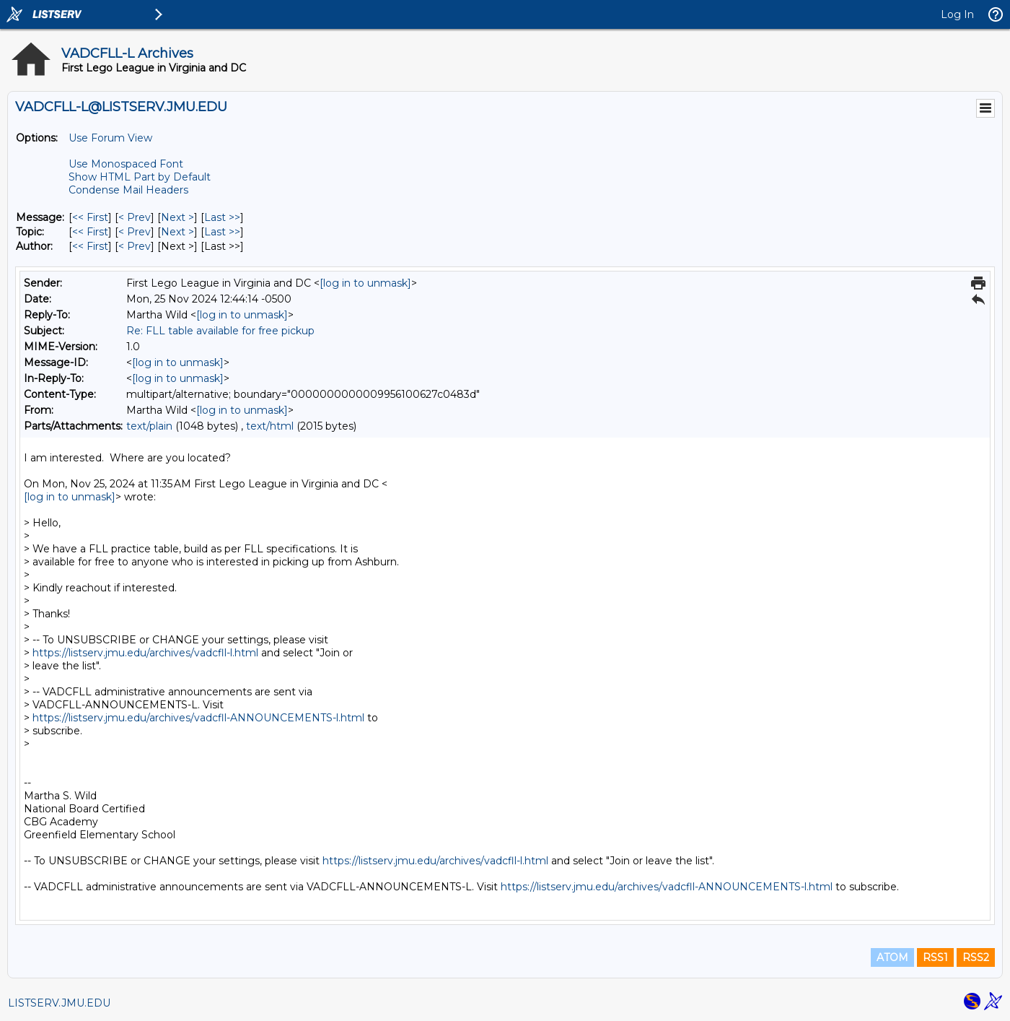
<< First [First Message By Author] (90, 246)
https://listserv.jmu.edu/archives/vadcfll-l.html (145, 652)
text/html (270, 426)
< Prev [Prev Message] (134, 217)
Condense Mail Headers (128, 189)
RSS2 (975, 957)
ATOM (892, 957)
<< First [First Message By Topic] (90, 231)
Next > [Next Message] (177, 217)
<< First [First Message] (90, 217)
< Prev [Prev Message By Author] (134, 246)
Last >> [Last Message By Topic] (222, 231)
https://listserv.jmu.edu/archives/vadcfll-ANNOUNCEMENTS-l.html (198, 717)
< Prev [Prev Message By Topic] (134, 231)
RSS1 (935, 957)
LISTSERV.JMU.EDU (59, 1002)
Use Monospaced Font (126, 163)
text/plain (149, 426)
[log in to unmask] (365, 283)
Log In (957, 14)
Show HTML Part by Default (140, 176)
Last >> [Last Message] (222, 217)
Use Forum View (110, 137)
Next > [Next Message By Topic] (177, 231)
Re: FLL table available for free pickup (220, 330)
